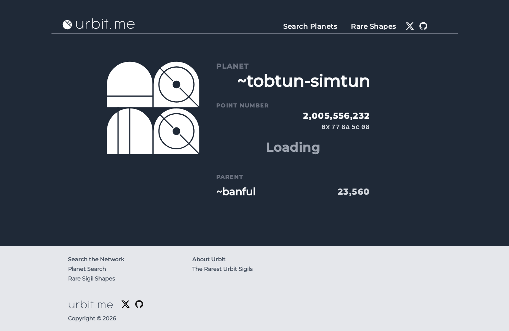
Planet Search (87, 269)
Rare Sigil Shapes (91, 278)
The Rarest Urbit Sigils (222, 269)
